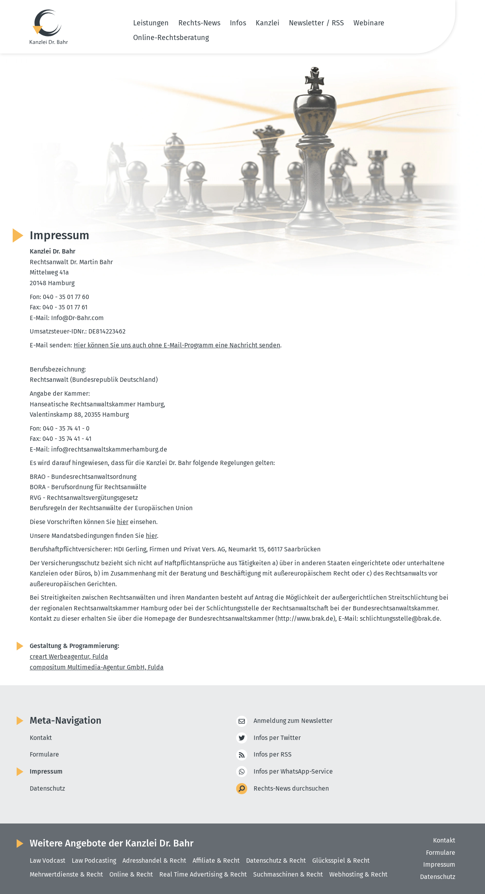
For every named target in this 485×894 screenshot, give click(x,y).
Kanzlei (267, 23)
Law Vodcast (47, 860)
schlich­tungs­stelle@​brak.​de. (400, 618)
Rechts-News (199, 23)
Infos (238, 23)
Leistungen (151, 23)
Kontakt (41, 738)
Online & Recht (131, 874)
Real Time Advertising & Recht (203, 874)
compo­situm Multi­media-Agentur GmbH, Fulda (97, 667)
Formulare (44, 754)
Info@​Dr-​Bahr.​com (78, 318)
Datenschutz (47, 788)
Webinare (368, 23)
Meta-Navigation (65, 720)
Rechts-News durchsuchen (291, 788)
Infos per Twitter (277, 738)
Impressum (46, 771)
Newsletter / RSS (316, 23)
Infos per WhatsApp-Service (293, 771)
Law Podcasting (94, 860)
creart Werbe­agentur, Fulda (69, 656)
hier (122, 522)
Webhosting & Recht (358, 874)
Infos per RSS (273, 754)
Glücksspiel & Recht (341, 860)
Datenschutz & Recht (276, 860)
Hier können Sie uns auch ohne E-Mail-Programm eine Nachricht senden (177, 345)
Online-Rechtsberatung (171, 37)
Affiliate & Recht (216, 860)
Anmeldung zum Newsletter (293, 721)
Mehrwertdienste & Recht (66, 874)
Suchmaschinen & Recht (288, 874)
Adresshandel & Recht (154, 860)
